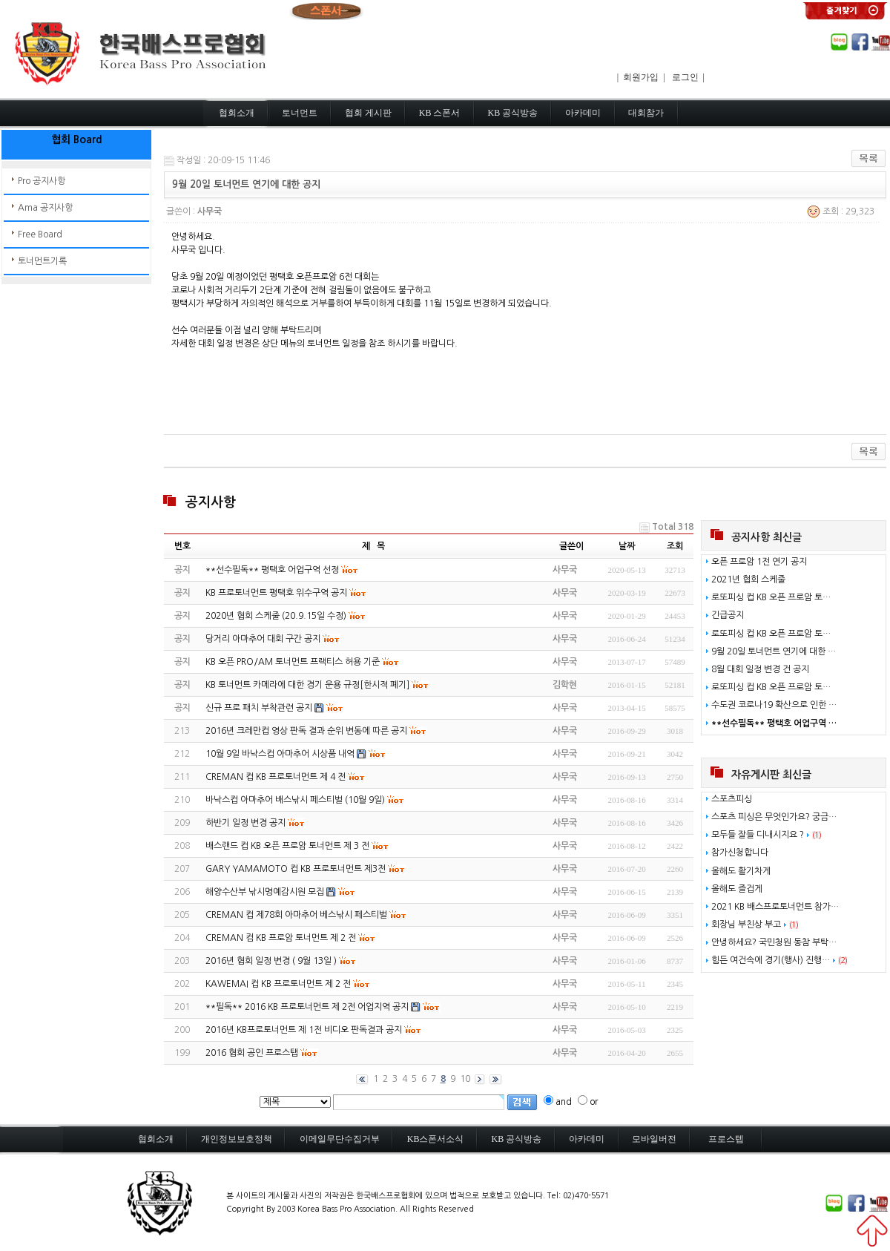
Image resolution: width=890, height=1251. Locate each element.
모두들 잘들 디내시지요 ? (757, 834)
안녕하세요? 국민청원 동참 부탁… (774, 942)
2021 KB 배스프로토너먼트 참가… (775, 906)
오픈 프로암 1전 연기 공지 (759, 561)
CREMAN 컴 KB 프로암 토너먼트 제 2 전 (280, 937)
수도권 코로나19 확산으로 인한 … (774, 704)
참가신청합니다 (739, 852)
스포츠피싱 (731, 799)
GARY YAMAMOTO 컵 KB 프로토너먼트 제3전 (295, 868)
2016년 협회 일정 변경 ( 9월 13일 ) (271, 960)
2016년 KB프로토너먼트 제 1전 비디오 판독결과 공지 (303, 1029)
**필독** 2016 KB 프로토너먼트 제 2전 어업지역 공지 (307, 1006)
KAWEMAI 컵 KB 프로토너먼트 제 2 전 (278, 983)
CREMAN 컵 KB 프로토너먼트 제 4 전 (275, 776)
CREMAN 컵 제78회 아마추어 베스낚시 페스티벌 (296, 914)
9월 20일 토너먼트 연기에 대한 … (773, 651)
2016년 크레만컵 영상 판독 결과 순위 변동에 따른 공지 (306, 730)
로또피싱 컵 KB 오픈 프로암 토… (771, 597)
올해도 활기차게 (741, 871)
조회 (675, 546)
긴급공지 (727, 615)
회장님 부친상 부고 (746, 924)
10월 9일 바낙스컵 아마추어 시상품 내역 (280, 753)
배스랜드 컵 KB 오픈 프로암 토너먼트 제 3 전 (287, 845)
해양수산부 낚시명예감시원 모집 (264, 891)
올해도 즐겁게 (736, 888)
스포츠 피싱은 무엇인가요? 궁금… (774, 816)
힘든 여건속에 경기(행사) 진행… (770, 960)
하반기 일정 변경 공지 (245, 822)
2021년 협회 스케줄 (748, 579)
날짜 (627, 546)
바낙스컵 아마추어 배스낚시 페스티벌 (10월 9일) (295, 799)
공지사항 (210, 502)
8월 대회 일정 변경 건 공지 (760, 669)
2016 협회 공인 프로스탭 (251, 1052)
